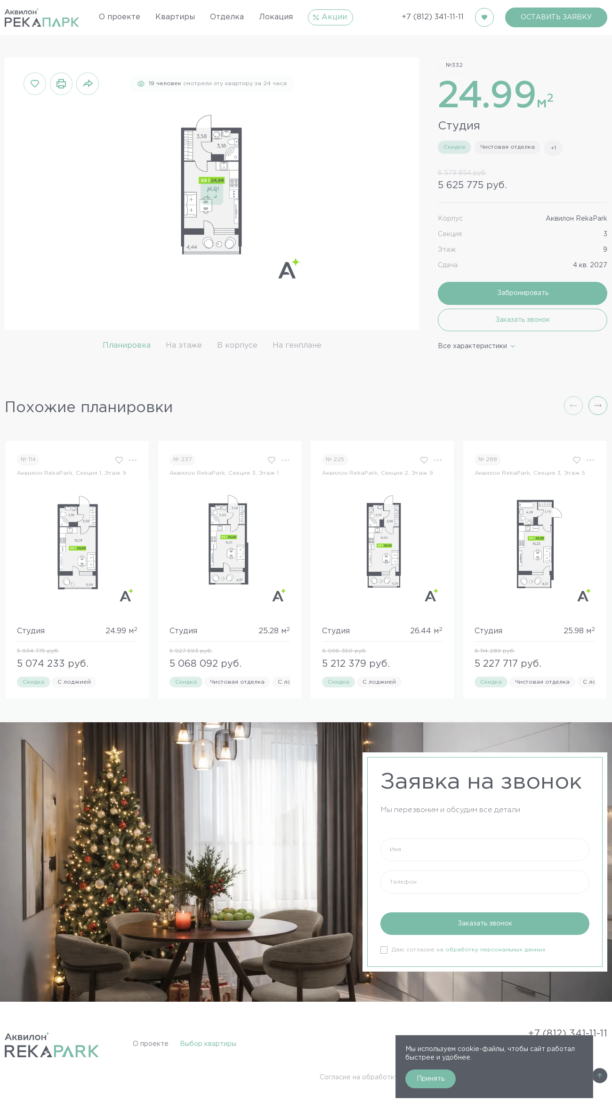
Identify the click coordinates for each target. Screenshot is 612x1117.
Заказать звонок (522, 320)
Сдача (448, 265)
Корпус (450, 219)
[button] (597, 405)
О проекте (151, 1044)
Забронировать (522, 293)
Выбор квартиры (208, 1044)
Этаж (447, 250)
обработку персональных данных (495, 949)
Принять (430, 1079)
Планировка (127, 345)
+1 (553, 148)
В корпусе (237, 345)
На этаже (184, 345)
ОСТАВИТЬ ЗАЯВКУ (556, 17)
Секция (450, 234)
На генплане (297, 345)
